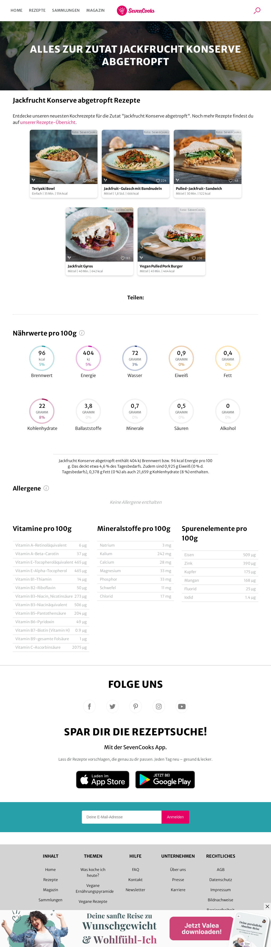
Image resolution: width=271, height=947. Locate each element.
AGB (221, 869)
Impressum (220, 889)
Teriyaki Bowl (43, 188)
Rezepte (37, 10)
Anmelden (175, 817)
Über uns (178, 869)
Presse (178, 879)
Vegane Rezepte (93, 901)
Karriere (178, 889)
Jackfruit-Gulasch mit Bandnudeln (133, 188)
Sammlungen (66, 10)
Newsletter (135, 889)
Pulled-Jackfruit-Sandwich (199, 188)
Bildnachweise (220, 900)
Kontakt (135, 879)
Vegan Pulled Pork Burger (161, 266)
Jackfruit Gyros (80, 266)
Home (16, 10)
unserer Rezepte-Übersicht (47, 122)
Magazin (95, 10)
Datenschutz (220, 879)
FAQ (135, 869)
